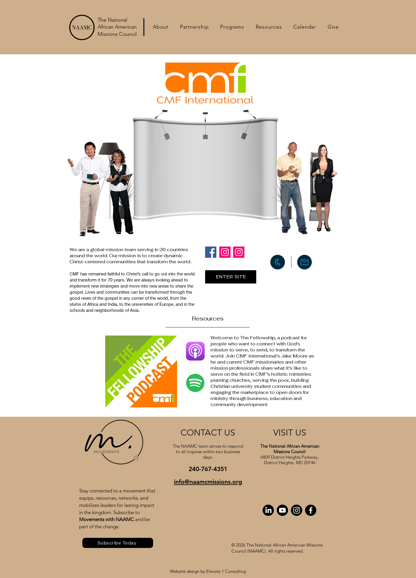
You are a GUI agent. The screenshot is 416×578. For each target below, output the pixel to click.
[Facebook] (210, 252)
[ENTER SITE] (230, 277)
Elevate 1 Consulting (226, 571)
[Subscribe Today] (117, 543)
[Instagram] (225, 252)
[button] (160, 27)
